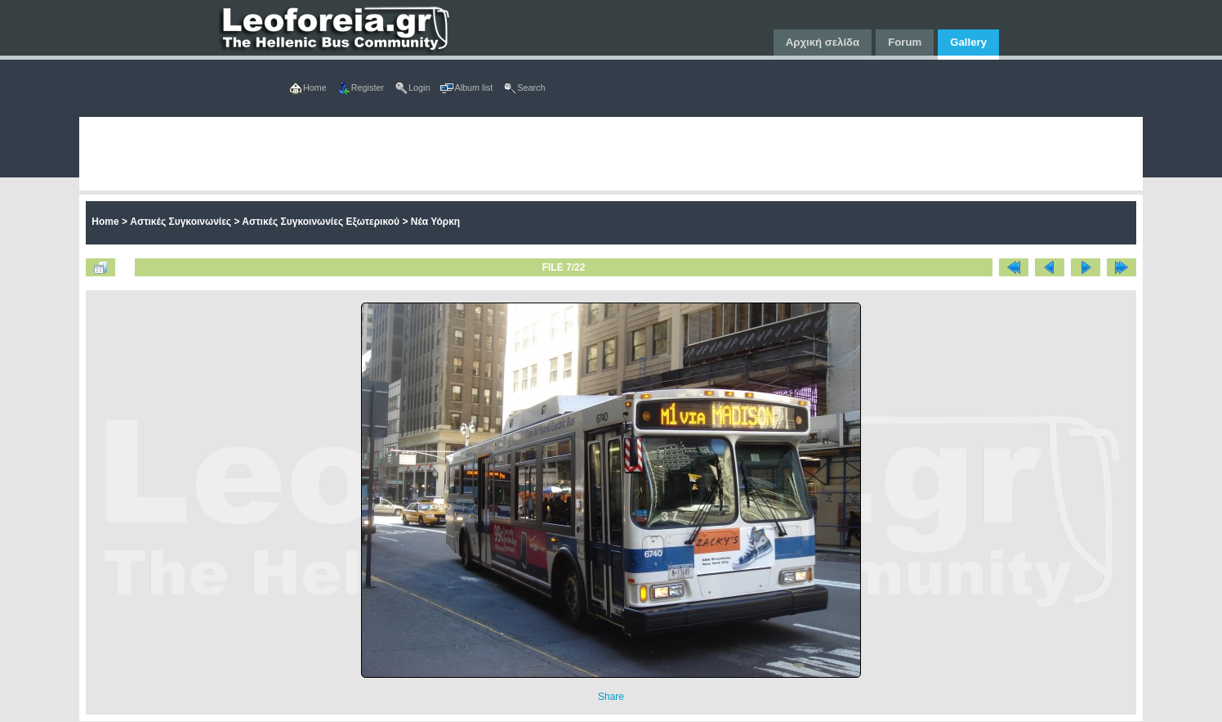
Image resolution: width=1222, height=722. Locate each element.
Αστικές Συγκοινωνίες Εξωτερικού (320, 221)
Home (104, 221)
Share (611, 696)
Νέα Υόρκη (435, 221)
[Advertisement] (569, 154)
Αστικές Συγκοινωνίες (180, 221)
